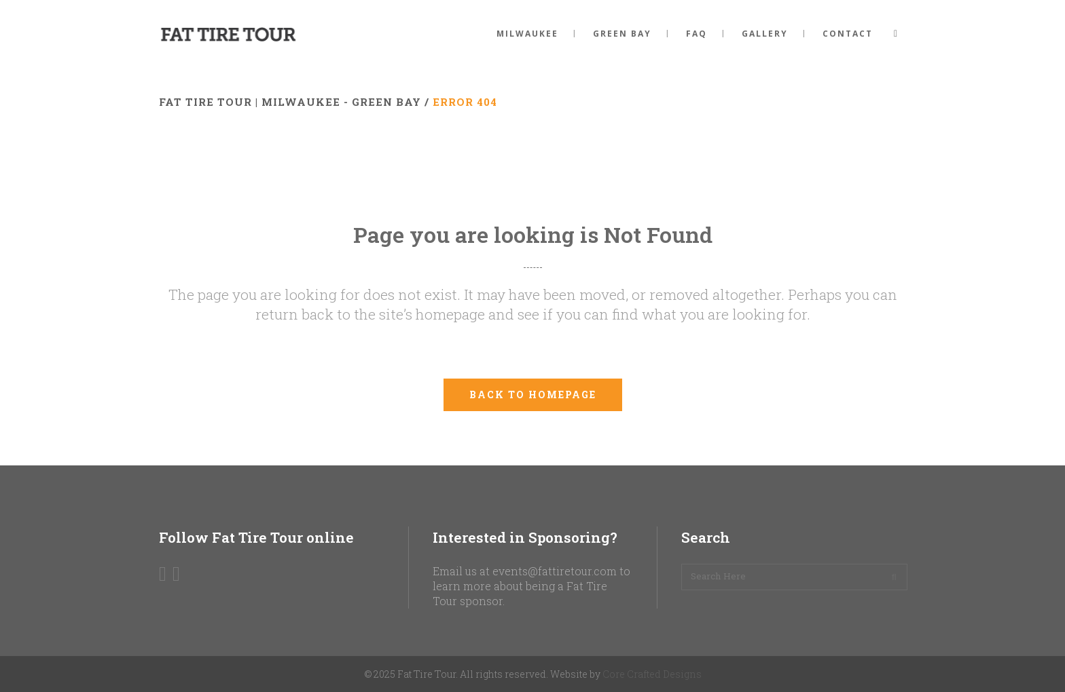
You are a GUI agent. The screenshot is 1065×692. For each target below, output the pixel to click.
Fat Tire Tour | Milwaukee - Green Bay (290, 102)
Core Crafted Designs (652, 674)
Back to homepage (532, 394)
